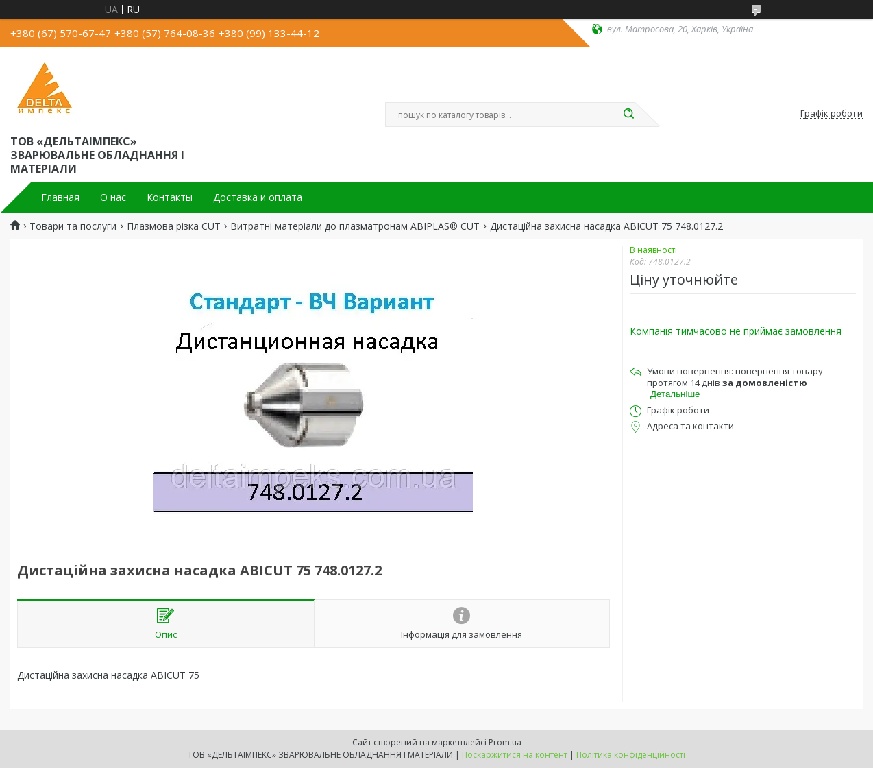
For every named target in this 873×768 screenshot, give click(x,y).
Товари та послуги (72, 226)
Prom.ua (505, 742)
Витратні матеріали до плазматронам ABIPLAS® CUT (355, 226)
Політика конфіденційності (630, 754)
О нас (113, 197)
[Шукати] (628, 114)
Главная (60, 197)
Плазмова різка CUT (174, 226)
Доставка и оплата (257, 197)
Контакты (170, 197)
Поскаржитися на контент (514, 754)
